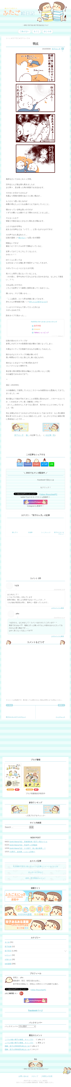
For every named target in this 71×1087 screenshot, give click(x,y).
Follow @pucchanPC (48, 494)
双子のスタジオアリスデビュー (16, 712)
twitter (20, 464)
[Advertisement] (35, 445)
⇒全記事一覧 (49, 435)
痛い (27, 435)
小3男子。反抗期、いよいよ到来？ (22, 852)
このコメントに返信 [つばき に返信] (57, 608)
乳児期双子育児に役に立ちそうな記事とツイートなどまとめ (35, 866)
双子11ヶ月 (56, 49)
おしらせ (47, 31)
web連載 (8, 964)
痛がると (22, 238)
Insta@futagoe (35, 502)
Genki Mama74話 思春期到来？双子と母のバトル (28, 842)
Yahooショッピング (41, 332)
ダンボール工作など (35, 872)
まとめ (7, 942)
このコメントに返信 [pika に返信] (57, 636)
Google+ (36, 464)
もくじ (36, 31)
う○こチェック (59, 712)
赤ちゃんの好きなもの (38, 302)
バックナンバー (11, 1026)
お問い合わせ (24, 1076)
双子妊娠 (8, 946)
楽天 (17, 789)
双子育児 (8, 951)
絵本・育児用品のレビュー (36, 878)
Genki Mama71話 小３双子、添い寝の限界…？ (27, 848)
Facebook (27, 464)
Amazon (37, 329)
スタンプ (34, 1076)
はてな (45, 464)
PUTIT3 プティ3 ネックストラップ (44, 322)
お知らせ (8, 959)
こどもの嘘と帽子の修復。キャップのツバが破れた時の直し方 (20, 1039)
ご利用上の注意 (46, 1076)
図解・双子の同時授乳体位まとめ (17, 1046)
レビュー (8, 955)
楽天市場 (37, 326)
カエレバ (60, 335)
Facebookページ (35, 1010)
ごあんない (24, 31)
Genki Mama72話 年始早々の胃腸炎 (23, 845)
